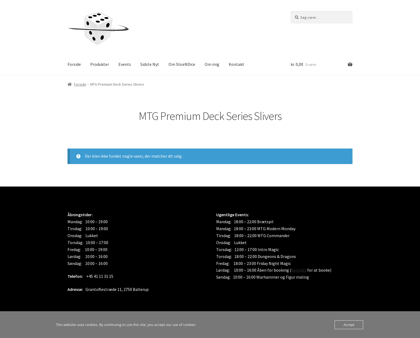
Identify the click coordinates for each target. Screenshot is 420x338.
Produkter (99, 64)
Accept (348, 324)
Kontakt (236, 64)
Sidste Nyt (149, 64)
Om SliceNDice (181, 64)
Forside (74, 64)
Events (124, 64)
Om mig (212, 64)
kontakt (298, 270)
